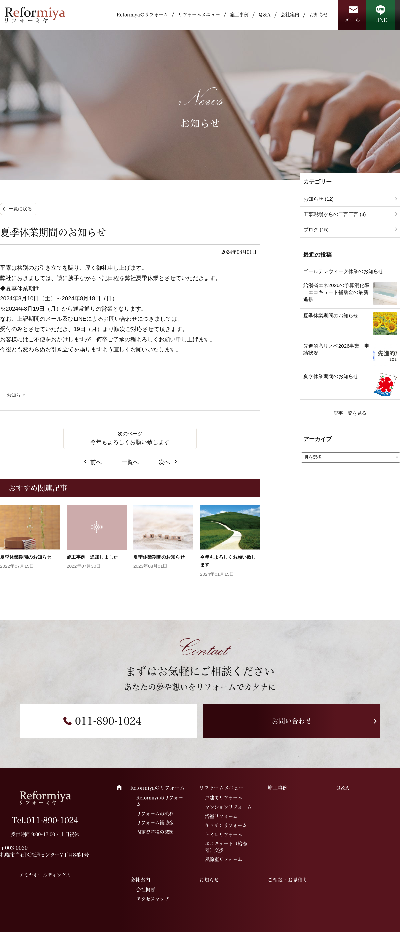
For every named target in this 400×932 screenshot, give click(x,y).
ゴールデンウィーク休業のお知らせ (343, 271)
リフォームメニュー (199, 14)
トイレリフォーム (223, 834)
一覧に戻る (20, 208)
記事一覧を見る (350, 413)
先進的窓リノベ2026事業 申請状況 (336, 349)
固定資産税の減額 (155, 832)
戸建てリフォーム (223, 797)
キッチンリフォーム (226, 825)
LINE (380, 20)
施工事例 (239, 14)
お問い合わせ (292, 721)
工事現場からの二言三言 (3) (334, 214)
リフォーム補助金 (155, 822)
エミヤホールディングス (45, 875)
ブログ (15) (316, 229)
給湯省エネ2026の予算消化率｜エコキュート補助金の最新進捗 (336, 292)
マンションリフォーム (228, 807)
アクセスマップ (152, 899)
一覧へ (130, 462)
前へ (96, 462)
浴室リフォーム (221, 816)
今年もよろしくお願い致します (130, 442)
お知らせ (318, 14)
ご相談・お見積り (288, 879)
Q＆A (265, 14)
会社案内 (290, 14)
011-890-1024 (108, 721)
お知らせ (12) (318, 199)
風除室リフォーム (223, 859)
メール (352, 20)
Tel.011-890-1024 (45, 820)
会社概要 (145, 889)
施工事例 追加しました (92, 557)
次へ (164, 462)
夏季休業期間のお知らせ (25, 557)
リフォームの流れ (155, 813)
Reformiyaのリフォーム (142, 14)
